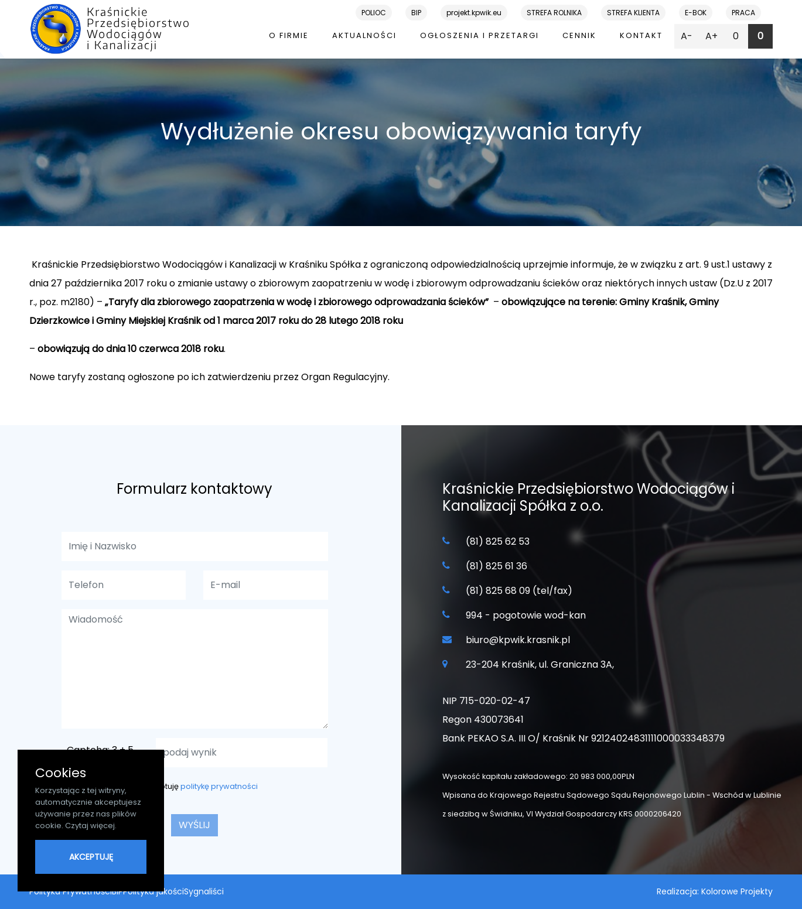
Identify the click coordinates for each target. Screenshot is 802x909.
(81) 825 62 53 (498, 541)
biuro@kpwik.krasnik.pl (518, 640)
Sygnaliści (204, 891)
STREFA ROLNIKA (554, 13)
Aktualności (364, 35)
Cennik (579, 35)
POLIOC (373, 13)
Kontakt (641, 35)
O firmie (289, 35)
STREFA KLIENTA (633, 13)
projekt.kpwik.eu (473, 13)
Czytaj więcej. (91, 825)
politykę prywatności (219, 786)
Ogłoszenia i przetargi (479, 35)
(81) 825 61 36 (496, 566)
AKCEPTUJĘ (91, 857)
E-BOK (696, 13)
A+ (711, 36)
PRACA (743, 13)
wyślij (194, 825)
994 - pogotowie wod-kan (526, 615)
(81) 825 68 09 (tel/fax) (519, 590)
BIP (416, 13)
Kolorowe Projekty (737, 891)
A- (686, 36)
